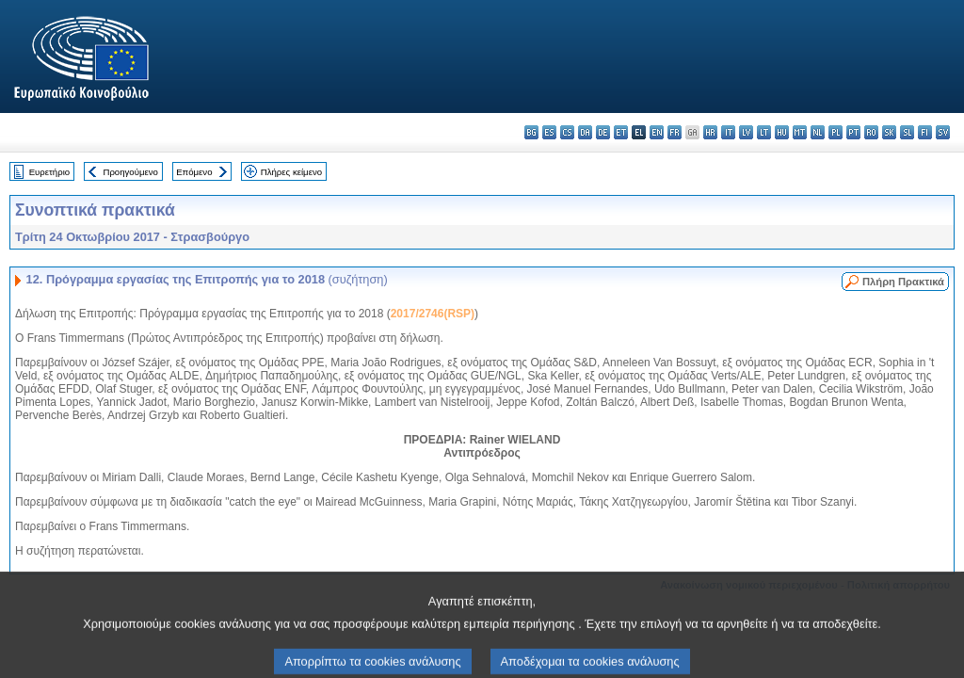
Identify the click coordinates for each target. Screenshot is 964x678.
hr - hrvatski (710, 132)
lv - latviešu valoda (746, 132)
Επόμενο (194, 172)
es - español (549, 132)
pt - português (853, 132)
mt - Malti (800, 132)
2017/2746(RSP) (432, 313)
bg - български (531, 132)
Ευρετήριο (49, 172)
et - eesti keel (621, 132)
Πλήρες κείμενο (291, 172)
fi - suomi (925, 132)
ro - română (871, 132)
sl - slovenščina (907, 132)
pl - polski (835, 132)
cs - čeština (567, 132)
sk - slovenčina (889, 132)
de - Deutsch (603, 132)
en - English (657, 132)
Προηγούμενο (130, 172)
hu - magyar (782, 132)
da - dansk (585, 132)
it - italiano (728, 132)
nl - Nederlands (818, 132)
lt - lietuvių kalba (764, 132)
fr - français (674, 132)
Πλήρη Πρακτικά (903, 281)
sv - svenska (943, 132)
